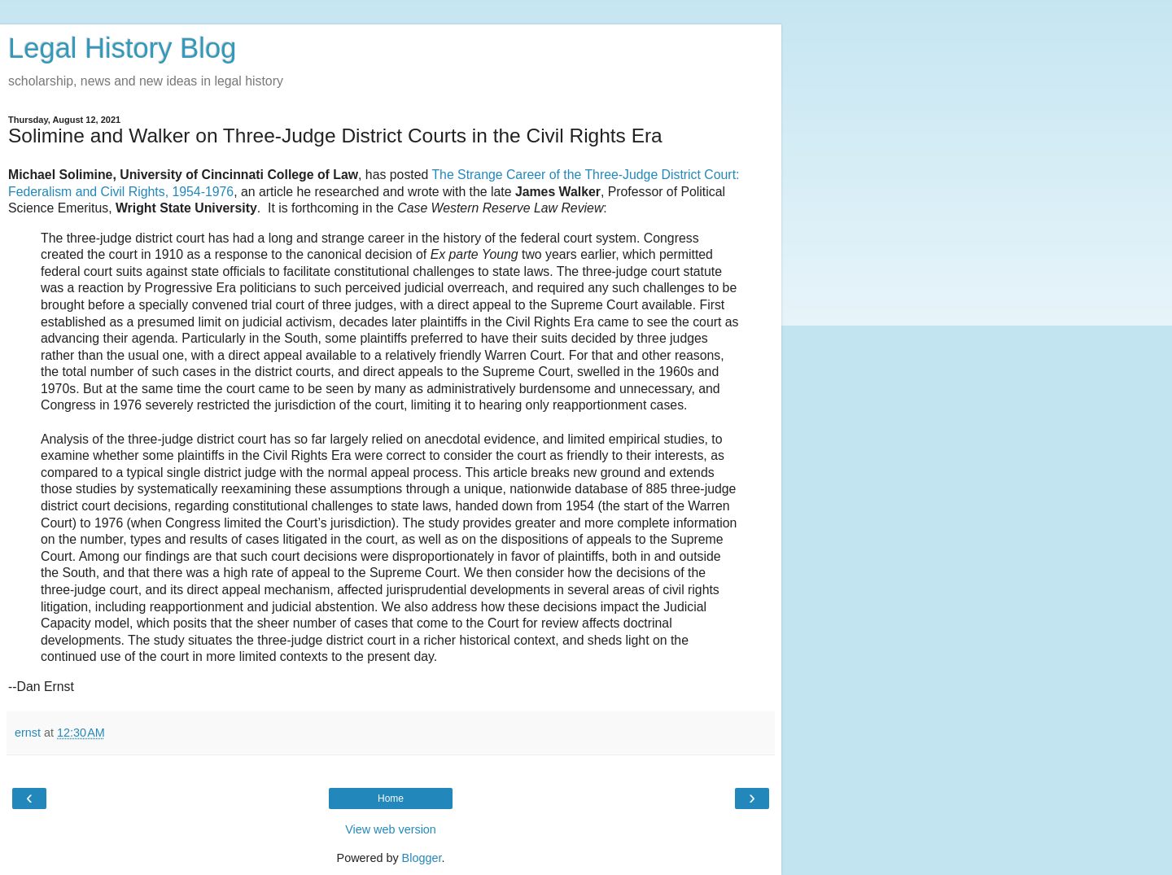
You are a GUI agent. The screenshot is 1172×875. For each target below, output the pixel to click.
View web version (390, 829)
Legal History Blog (122, 48)
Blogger (422, 857)
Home (391, 798)
